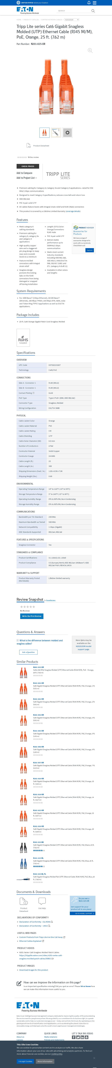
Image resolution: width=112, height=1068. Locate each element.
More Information (45, 1061)
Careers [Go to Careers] (20, 1040)
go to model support (84, 913)
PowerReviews (51, 600)
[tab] (42, 642)
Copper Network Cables (51, 20)
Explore (89, 250)
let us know (86, 986)
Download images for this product (33, 970)
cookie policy (56, 1054)
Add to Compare (24, 172)
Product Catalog (31, 20)
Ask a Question (28, 652)
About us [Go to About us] (20, 1037)
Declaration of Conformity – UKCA (33, 926)
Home (19, 20)
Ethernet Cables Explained (30, 941)
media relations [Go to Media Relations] (50, 1037)
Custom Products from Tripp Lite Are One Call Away (41, 937)
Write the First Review (31, 616)
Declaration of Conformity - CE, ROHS (34, 922)
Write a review (33, 157)
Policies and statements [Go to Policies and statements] (54, 1040)
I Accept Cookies (25, 1061)
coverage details (73, 211)
